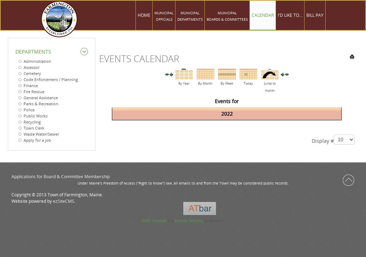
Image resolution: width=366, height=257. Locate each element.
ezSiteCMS (63, 201)
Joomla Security (189, 220)
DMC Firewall (154, 220)
